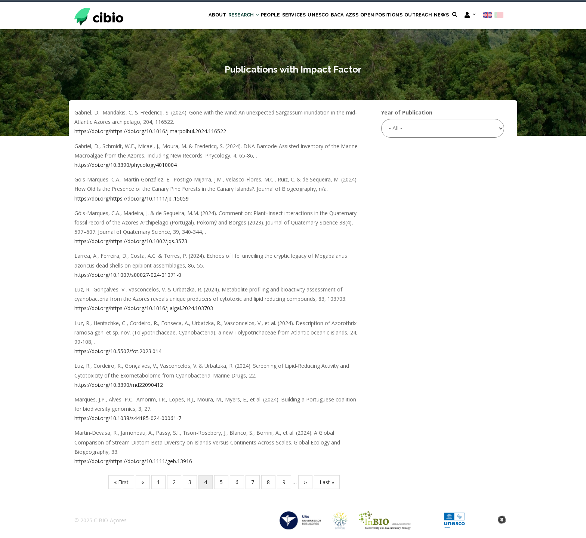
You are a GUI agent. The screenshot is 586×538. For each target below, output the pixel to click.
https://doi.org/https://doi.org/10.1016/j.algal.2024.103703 (143, 308)
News (439, 15)
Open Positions (372, 15)
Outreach (412, 15)
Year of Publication (406, 113)
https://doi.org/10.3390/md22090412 (118, 385)
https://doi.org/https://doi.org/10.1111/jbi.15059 (131, 198)
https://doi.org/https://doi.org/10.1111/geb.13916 (133, 461)
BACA (319, 15)
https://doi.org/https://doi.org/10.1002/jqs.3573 (130, 241)
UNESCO (297, 15)
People (242, 15)
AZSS (338, 15)
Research (210, 15)
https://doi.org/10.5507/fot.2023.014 (117, 351)
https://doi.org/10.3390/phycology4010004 (125, 165)
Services (269, 15)
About (181, 15)
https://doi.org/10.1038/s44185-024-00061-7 (127, 418)
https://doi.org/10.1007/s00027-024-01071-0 (127, 275)
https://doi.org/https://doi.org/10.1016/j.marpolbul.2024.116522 (150, 131)
